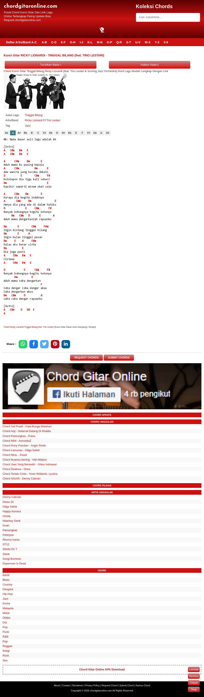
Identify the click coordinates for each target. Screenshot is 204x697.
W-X (147, 42)
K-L (89, 42)
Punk (6, 631)
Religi (6, 650)
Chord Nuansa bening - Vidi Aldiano (25, 459)
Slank (6, 554)
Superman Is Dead (14, 563)
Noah (6, 525)
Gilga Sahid (10, 506)
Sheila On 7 (10, 549)
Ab (6, 133)
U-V (137, 42)
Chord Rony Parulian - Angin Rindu (24, 445)
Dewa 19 (8, 501)
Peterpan (8, 535)
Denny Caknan (12, 497)
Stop (194, 689)
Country (7, 584)
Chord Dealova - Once (16, 469)
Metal (6, 613)
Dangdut (8, 589)
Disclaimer (77, 685)
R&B (5, 636)
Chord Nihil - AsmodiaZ (17, 440)
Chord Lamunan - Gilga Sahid (21, 450)
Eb (69, 133)
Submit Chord (126, 685)
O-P (109, 42)
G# (107, 133)
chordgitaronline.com (30, 6)
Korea (6, 603)
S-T (128, 42)
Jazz (28, 125)
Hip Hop (8, 594)
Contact (66, 685)
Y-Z (157, 42)
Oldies (6, 617)
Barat (6, 575)
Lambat (193, 669)
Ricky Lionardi (33, 120)
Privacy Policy (92, 685)
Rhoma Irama (11, 539)
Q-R (119, 42)
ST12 (6, 544)
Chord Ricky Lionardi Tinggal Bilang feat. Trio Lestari (29, 327)
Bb (25, 133)
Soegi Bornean (12, 558)
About (57, 685)
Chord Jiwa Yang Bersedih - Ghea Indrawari (30, 464)
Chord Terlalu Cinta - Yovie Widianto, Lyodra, (30, 473)
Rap (5, 641)
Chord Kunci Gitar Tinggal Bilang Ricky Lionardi (33, 71)
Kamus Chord (143, 685)
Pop (5, 627)
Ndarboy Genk (12, 520)
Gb (95, 133)
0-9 (166, 42)
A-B (44, 42)
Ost (5, 622)
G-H (72, 42)
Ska (5, 660)
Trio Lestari (53, 120)
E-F (63, 42)
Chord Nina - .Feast (15, 455)
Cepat (194, 682)
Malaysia (8, 608)
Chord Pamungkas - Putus (19, 436)
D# (63, 133)
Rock (6, 655)
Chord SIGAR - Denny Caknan (21, 478)
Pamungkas (10, 530)
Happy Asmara (12, 511)
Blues (6, 579)
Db (50, 133)
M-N (99, 42)
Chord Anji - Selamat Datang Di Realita (27, 431)
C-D (54, 42)
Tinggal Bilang (33, 115)
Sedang (194, 676)
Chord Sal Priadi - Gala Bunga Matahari (27, 426)
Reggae (7, 646)
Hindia (6, 516)
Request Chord (109, 685)
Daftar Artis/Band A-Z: (21, 42)
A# (19, 133)
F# (88, 133)
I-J (81, 42)
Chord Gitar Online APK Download (102, 669)
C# (44, 133)
